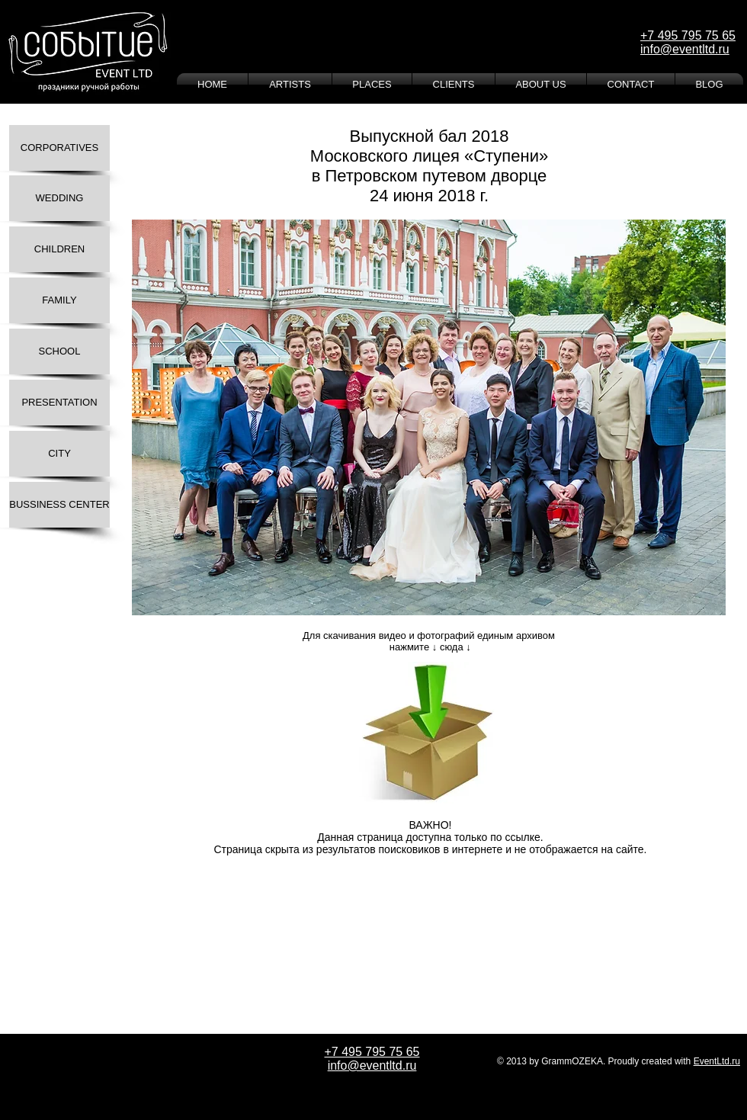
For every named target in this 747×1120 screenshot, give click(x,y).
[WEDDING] (59, 198)
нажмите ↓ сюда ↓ (428, 647)
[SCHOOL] (59, 351)
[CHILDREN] (59, 249)
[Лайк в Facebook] (190, 875)
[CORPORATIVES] (59, 148)
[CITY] (59, 454)
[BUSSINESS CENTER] (59, 505)
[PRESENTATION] (59, 402)
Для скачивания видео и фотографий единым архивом (429, 635)
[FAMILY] (59, 300)
